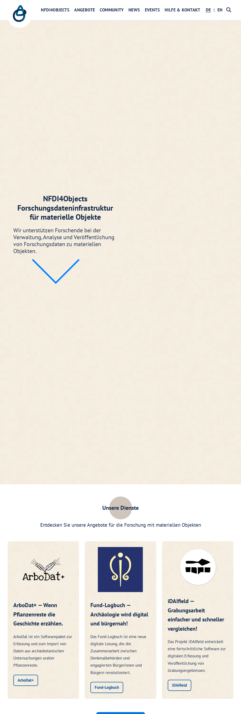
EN (219, 10)
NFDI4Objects (55, 10)
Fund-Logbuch (107, 687)
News (134, 10)
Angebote (84, 10)
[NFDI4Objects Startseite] (19, 16)
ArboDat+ (26, 680)
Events (152, 10)
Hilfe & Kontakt (182, 10)
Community (112, 10)
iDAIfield (179, 685)
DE (208, 10)
